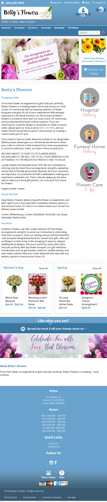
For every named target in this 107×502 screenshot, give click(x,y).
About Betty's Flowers (13, 366)
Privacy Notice (29, 498)
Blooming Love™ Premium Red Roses (37, 301)
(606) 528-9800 (15, 3)
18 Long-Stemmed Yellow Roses (66, 301)
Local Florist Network (51, 498)
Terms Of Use (10, 498)
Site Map (72, 498)
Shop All (44, 268)
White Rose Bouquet (11, 299)
